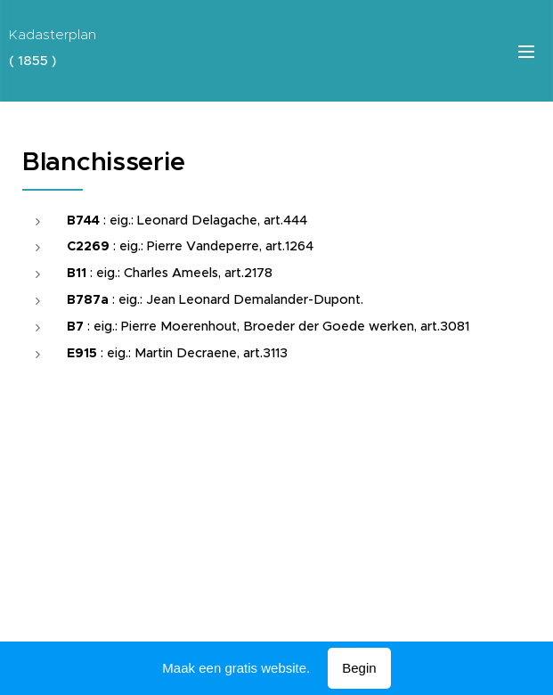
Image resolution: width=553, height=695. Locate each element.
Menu (526, 52)
